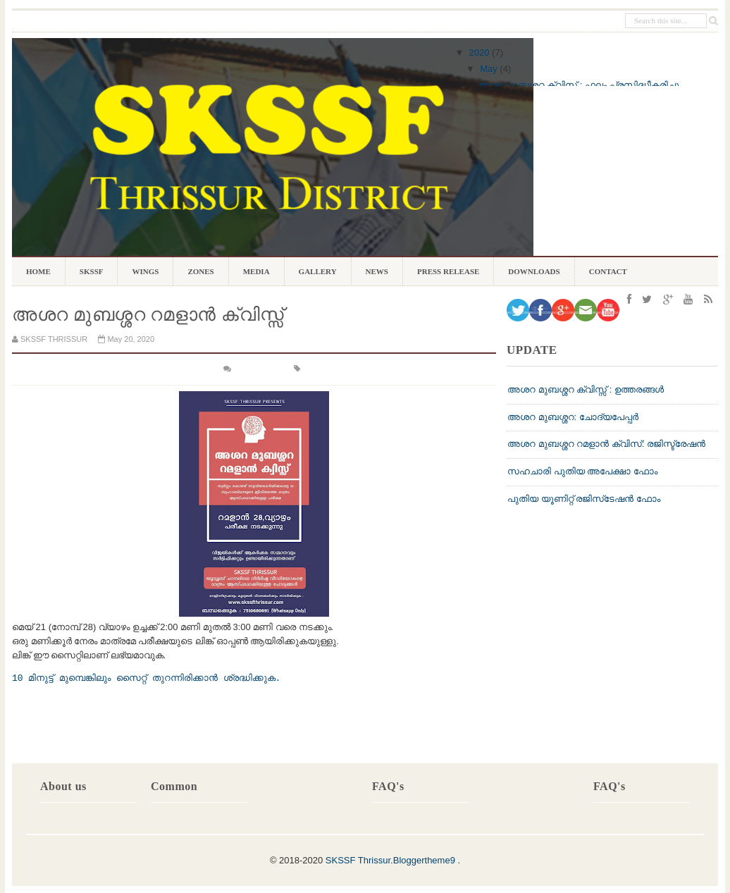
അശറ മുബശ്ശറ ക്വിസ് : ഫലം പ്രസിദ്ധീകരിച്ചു (578, 85)
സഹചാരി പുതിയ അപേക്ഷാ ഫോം (582, 471)
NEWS (377, 271)
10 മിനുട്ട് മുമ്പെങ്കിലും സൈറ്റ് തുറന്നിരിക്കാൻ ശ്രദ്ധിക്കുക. (146, 678)
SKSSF (92, 271)
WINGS (145, 274)
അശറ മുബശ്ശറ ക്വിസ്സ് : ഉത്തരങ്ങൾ (585, 389)
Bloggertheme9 (424, 860)
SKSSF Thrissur (358, 860)
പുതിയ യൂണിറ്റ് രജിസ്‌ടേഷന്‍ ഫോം (583, 498)
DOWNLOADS (534, 274)
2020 (479, 52)
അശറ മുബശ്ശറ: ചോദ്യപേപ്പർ (572, 417)
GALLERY (318, 271)
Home (38, 271)
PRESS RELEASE (448, 271)
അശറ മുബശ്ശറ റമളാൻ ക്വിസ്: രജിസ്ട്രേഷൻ (606, 443)
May (488, 68)
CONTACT (608, 271)
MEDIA (256, 271)
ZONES (200, 274)
